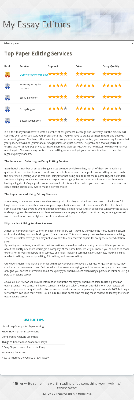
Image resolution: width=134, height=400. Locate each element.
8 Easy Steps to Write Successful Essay (24, 347)
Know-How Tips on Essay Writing (20, 331)
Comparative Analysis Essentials (20, 336)
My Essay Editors (36, 24)
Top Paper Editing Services (38, 53)
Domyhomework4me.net (34, 74)
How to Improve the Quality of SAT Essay (25, 357)
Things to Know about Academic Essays (24, 342)
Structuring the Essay (13, 352)
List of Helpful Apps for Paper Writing (23, 326)
